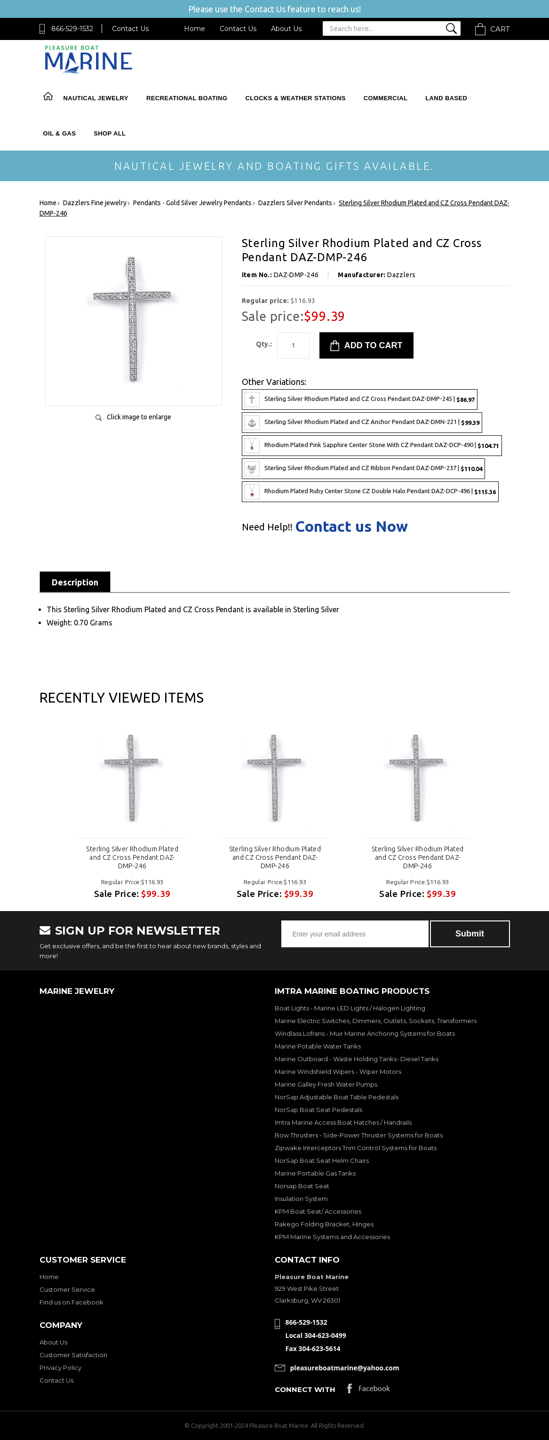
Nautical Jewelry (96, 98)
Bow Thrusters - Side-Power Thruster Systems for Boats (359, 1135)
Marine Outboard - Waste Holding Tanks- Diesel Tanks (356, 1059)
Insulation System (301, 1198)
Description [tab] (75, 582)
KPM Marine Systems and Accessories (332, 1236)
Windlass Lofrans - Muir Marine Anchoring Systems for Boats (365, 1033)
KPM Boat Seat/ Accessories (318, 1211)
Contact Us (130, 28)
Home (194, 28)
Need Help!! (267, 527)
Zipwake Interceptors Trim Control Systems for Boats (356, 1148)
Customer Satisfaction (73, 1355)
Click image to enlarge (139, 417)
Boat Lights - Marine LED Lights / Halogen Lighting (350, 1008)
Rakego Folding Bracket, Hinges (324, 1224)
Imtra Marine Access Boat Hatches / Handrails (343, 1122)
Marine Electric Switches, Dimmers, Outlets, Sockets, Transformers (376, 1020)
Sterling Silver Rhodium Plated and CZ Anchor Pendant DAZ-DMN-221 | (362, 422)
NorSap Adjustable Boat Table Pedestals (336, 1097)
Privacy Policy (60, 1367)
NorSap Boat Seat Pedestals (318, 1109)
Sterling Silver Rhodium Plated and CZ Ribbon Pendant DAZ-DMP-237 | (363, 468)
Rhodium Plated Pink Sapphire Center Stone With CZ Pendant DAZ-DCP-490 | (372, 445)
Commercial (385, 98)
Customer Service (67, 1289)
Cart (500, 28)
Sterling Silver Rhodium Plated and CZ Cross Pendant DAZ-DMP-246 (132, 857)
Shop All (110, 133)
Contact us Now (351, 526)
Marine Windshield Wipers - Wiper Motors (338, 1071)
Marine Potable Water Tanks (318, 1046)
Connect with (305, 1389)
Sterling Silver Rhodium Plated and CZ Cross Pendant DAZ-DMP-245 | (360, 399)
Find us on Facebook (71, 1302)
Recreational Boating (186, 98)
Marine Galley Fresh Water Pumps (326, 1084)
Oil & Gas (59, 133)
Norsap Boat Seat (302, 1186)
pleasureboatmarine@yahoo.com (344, 1367)
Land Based (446, 98)
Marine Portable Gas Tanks (315, 1173)
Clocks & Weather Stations (295, 98)
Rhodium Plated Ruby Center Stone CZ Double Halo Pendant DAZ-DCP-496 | (370, 491)
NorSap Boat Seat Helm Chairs (322, 1160)
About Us (286, 28)
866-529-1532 (72, 28)
